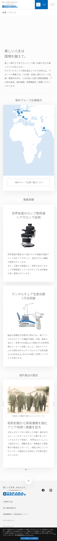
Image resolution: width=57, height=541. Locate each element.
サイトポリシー (9, 520)
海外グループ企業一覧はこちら (29, 182)
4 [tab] (31, 469)
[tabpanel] (28, 424)
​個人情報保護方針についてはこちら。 (24, 535)
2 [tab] (27, 469)
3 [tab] (29, 469)
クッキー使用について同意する (29, 538)
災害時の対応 (8, 502)
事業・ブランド (9, 12)
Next (53, 404)
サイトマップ (8, 526)
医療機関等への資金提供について (15, 514)
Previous (3, 404)
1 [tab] (25, 469)
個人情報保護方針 (9, 508)
